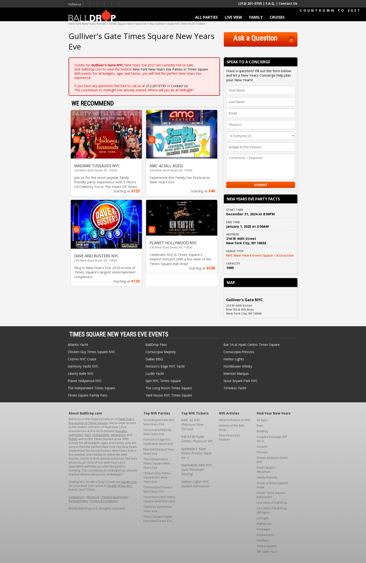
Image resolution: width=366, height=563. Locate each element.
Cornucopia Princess (238, 352)
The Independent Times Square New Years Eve (156, 463)
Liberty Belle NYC (81, 373)
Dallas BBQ (154, 359)
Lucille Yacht (154, 373)
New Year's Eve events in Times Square (101, 421)
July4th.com (129, 482)
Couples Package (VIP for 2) (272, 439)
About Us (92, 497)
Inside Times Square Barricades (271, 495)
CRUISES (277, 17)
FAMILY (256, 17)
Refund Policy (78, 501)
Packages (264, 529)
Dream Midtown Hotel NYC (272, 460)
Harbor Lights (233, 359)
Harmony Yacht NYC (83, 366)
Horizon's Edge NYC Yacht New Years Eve (158, 441)
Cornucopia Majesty (160, 352)
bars (87, 435)
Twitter (93, 3)
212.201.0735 (156, 86)
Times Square (266, 546)
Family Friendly (267, 477)
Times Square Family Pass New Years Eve (157, 518)
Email (115, 3)
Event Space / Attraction (266, 469)
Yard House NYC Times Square (168, 395)
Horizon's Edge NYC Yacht (165, 366)
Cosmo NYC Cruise (82, 359)
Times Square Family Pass (87, 395)
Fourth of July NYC (120, 486)
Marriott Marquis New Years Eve (158, 451)
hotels (73, 439)
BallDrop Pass (156, 344)
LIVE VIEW (233, 17)
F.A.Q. (270, 3)
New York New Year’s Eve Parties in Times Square (170, 69)
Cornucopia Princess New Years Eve (157, 489)
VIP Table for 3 (267, 551)
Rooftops (263, 540)
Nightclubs (264, 523)
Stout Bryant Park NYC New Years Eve (158, 422)
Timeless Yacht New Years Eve (157, 509)
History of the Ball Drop (231, 427)
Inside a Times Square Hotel (272, 485)
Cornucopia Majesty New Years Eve (157, 432)
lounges (121, 431)
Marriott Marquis (236, 373)
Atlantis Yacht (78, 344)
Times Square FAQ (114, 497)
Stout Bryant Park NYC (240, 381)
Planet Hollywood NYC (85, 381)
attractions (118, 435)
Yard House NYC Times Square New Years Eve (159, 499)
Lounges (263, 518)
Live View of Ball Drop (272, 502)
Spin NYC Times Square (163, 381)
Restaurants (265, 535)
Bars (260, 425)
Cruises (262, 446)
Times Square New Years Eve (101, 3)
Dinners (262, 452)
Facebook (86, 3)
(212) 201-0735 (250, 3)
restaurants (100, 435)
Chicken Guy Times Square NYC (91, 352)
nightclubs (76, 435)
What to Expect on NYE (234, 420)
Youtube (108, 3)
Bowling (262, 431)
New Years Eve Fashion (229, 437)
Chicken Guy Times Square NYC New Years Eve (156, 477)
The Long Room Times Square (168, 388)
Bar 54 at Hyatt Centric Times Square (251, 344)
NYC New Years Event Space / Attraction (260, 255)
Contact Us (288, 3)
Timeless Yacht (234, 388)
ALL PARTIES (206, 17)
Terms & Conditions (104, 501)
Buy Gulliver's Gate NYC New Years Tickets (177, 24)
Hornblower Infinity (237, 366)
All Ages (262, 420)
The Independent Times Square (91, 388)
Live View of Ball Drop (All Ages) (272, 510)
